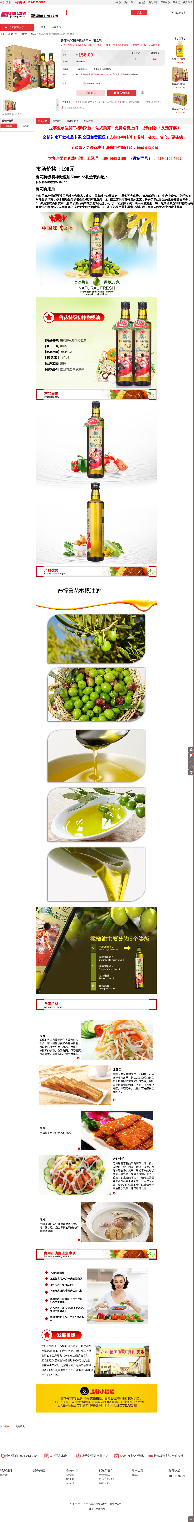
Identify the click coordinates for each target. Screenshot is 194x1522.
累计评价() (72, 120)
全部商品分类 (14, 27)
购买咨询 (88, 120)
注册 (8, 2)
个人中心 (116, 2)
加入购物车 (122, 92)
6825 (155, 58)
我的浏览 (140, 2)
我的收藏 (153, 2)
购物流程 (136, 1475)
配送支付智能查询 (106, 1479)
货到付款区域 (105, 1483)
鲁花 (33, 34)
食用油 (24, 34)
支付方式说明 (105, 1475)
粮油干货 (12, 34)
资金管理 (70, 1483)
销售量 (9, 126)
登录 (2, 2)
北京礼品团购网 (97, 1508)
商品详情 (42, 120)
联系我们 (4, 1475)
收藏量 (26, 126)
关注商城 (187, 2)
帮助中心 (165, 2)
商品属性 (57, 120)
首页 (43, 27)
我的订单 (128, 2)
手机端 (176, 2)
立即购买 (91, 92)
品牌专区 (56, 27)
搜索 (139, 12)
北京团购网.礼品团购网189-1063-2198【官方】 (99, 74)
